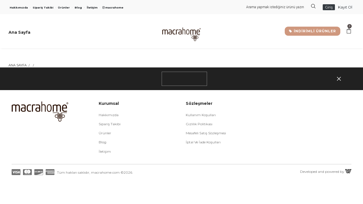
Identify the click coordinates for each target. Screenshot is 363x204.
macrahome (112, 7)
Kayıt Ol (345, 7)
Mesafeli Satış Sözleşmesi (206, 133)
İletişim (92, 7)
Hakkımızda (19, 7)
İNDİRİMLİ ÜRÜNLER (312, 31)
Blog (78, 7)
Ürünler (64, 7)
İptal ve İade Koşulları (203, 142)
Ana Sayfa (18, 65)
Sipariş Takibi (43, 7)
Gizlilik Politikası (199, 124)
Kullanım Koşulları (201, 115)
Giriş (329, 7)
